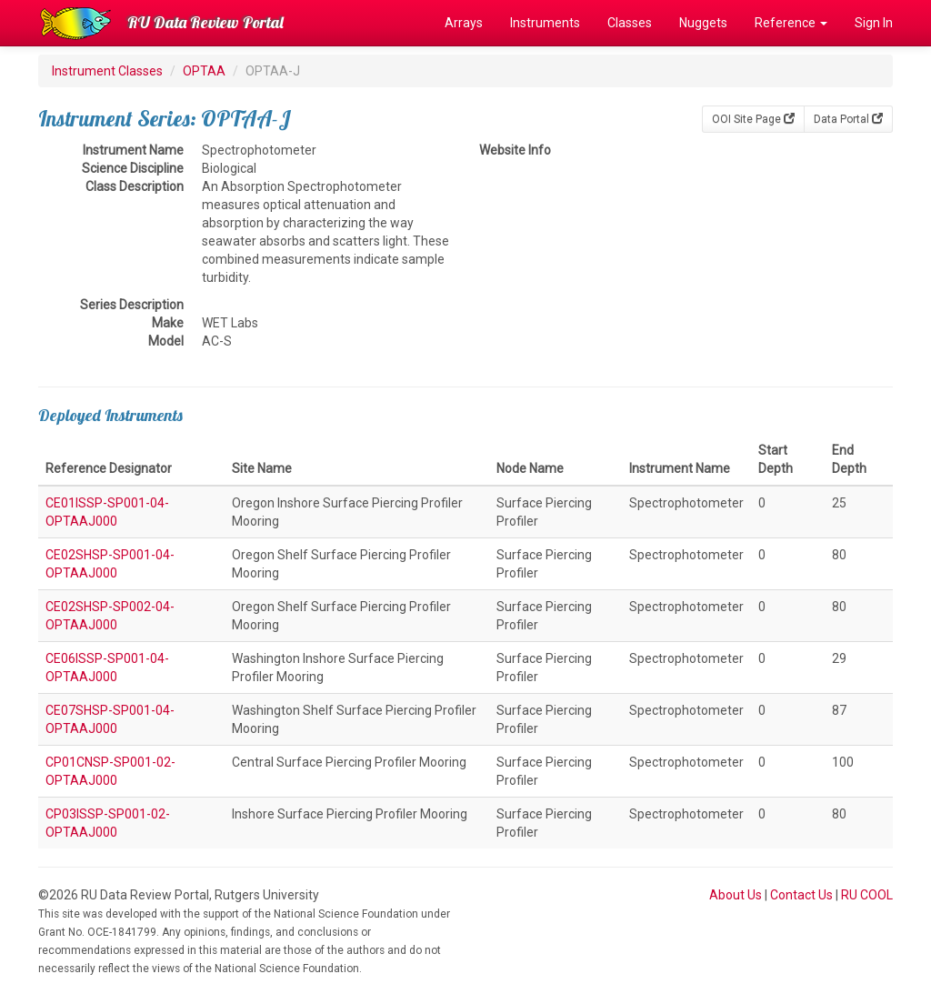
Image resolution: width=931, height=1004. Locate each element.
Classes (629, 22)
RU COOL (867, 895)
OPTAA (204, 71)
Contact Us (801, 895)
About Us (735, 895)
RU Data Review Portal (205, 22)
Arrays (464, 22)
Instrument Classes (107, 71)
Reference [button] (791, 22)
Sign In (874, 22)
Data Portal (848, 119)
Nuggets (703, 22)
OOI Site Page (753, 119)
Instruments (545, 22)
